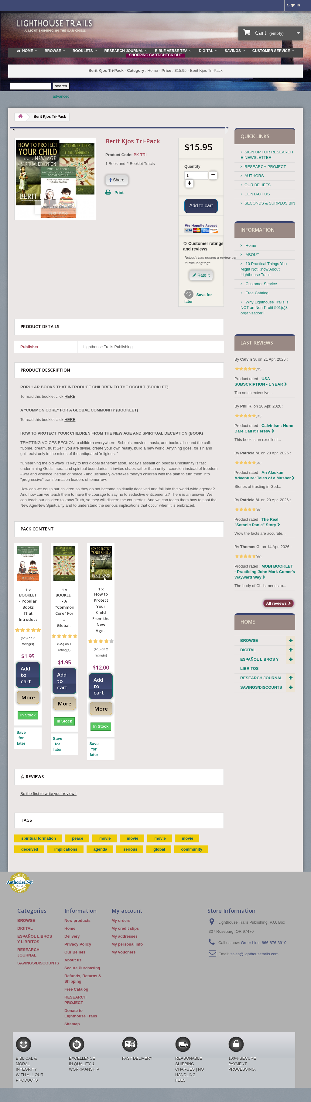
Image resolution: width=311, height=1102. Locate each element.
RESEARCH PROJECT (265, 166)
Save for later (21, 746)
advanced (61, 96)
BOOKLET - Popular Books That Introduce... (28, 615)
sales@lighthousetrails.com (255, 962)
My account (126, 918)
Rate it (201, 283)
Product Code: (119, 154)
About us (72, 968)
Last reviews (257, 342)
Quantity (192, 166)
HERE (69, 404)
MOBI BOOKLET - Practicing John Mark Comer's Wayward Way (264, 571)
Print (119, 192)
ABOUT (251, 254)
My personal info (127, 952)
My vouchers (123, 960)
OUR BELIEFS (257, 185)
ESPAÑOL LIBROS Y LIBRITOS (259, 664)
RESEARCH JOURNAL (261, 678)
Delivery (72, 944)
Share (116, 179)
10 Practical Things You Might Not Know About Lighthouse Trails (264, 269)
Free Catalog (256, 293)
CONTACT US (257, 194)
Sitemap (72, 1032)
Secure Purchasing (82, 976)
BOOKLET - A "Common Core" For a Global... (64, 618)
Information (258, 229)
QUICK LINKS (255, 136)
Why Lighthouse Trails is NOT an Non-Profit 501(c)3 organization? (265, 307)
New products (77, 928)
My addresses (124, 944)
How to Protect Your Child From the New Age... (101, 621)
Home (250, 245)
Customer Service (260, 284)
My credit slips (125, 936)
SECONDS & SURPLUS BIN (269, 203)
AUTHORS (254, 175)
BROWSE (249, 640)
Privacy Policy (77, 952)
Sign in (293, 5)
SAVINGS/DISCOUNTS (261, 687)
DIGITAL (248, 650)
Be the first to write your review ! (48, 801)
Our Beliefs (74, 960)
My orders (120, 928)
